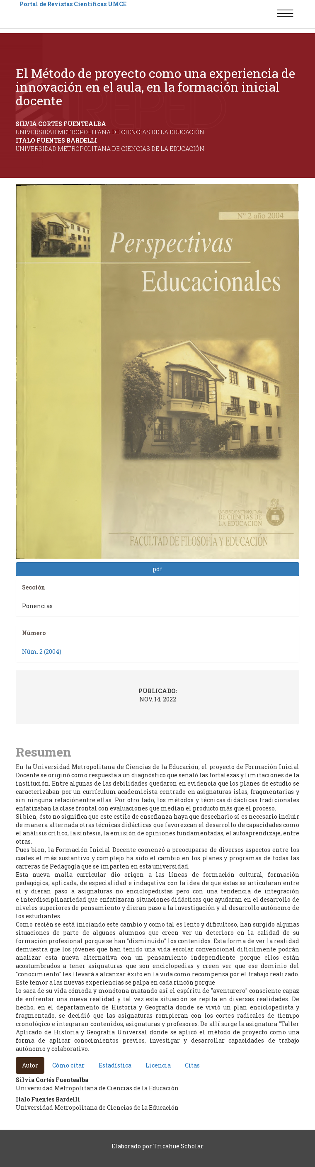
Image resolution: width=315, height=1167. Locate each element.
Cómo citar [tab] (68, 1065)
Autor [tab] (30, 1065)
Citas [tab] (192, 1065)
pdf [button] (157, 569)
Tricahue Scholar (178, 1146)
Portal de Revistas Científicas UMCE (72, 4)
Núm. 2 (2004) (41, 651)
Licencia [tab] (158, 1065)
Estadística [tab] (115, 1065)
